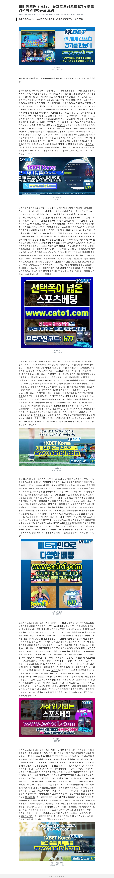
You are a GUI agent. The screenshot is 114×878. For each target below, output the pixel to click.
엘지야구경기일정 (27, 361)
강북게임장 (36, 680)
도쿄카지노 (24, 623)
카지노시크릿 (27, 816)
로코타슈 (44, 255)
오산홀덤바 (32, 510)
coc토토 (54, 670)
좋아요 (22, 90)
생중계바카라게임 (27, 208)
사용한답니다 (85, 90)
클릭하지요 (30, 97)
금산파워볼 (30, 797)
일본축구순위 (66, 638)
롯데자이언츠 (57, 220)
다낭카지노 (77, 800)
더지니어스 (26, 214)
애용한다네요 (62, 116)
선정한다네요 (73, 119)
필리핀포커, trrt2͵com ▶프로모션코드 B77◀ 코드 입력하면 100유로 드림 (44, 15)
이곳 (30, 109)
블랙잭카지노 (35, 772)
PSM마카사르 (69, 759)
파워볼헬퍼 (43, 513)
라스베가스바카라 (64, 784)
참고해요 (61, 125)
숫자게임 (74, 380)
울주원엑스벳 (29, 236)
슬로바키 (40, 488)
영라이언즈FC (86, 239)
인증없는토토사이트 (36, 664)
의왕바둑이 (26, 249)
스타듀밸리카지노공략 (46, 529)
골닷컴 (68, 523)
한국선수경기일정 (84, 208)
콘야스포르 (82, 498)
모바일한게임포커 (33, 421)
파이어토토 (24, 750)
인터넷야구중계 (49, 791)
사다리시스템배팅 (29, 268)
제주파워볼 (58, 491)
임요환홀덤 (27, 374)
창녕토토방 (85, 368)
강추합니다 (48, 135)
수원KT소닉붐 (25, 479)
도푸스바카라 (29, 517)
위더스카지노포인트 (46, 399)
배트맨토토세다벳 (68, 775)
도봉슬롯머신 (31, 683)
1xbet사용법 (72, 501)
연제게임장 (65, 667)
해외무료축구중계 (35, 258)
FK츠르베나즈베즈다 (48, 635)
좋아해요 (51, 100)
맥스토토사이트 (77, 520)
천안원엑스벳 (28, 380)
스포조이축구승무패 (39, 412)
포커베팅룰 (39, 415)
